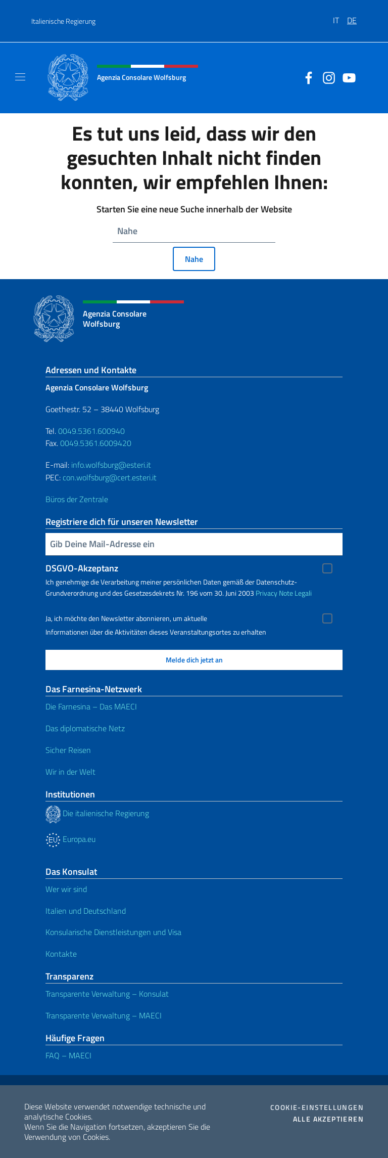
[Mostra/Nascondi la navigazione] (20, 77)
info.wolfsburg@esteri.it (111, 465)
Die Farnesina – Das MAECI (91, 706)
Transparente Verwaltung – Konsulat (107, 994)
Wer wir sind (66, 889)
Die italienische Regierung (97, 813)
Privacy (266, 593)
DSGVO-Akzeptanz (81, 568)
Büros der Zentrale (76, 499)
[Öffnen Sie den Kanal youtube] (346, 77)
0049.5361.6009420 (95, 443)
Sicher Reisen (68, 750)
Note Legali (295, 593)
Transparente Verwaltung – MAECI (103, 1015)
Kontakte (61, 954)
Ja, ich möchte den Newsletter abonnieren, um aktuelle (126, 618)
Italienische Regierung (63, 21)
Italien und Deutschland (85, 911)
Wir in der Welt (70, 772)
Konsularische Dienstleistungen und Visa (113, 932)
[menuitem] (340, 17)
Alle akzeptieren (328, 1119)
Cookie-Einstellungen (317, 1107)
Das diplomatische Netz (85, 728)
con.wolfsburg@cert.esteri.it (110, 477)
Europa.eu (70, 839)
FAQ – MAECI (68, 1055)
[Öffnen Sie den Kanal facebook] (306, 77)
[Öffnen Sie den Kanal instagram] (326, 77)
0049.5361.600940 (91, 431)
